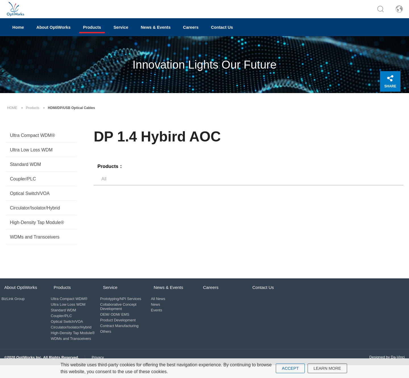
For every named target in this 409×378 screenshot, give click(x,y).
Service (154, 32)
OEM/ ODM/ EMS (118, 322)
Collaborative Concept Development (122, 314)
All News (166, 307)
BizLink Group (16, 307)
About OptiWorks (68, 32)
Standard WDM (25, 168)
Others (109, 339)
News (164, 312)
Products (116, 32)
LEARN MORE (328, 368)
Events (165, 318)
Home (23, 32)
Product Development (121, 328)
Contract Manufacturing (123, 334)
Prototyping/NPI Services (124, 307)
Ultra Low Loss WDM (31, 153)
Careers (243, 32)
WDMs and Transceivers (34, 241)
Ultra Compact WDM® (32, 139)
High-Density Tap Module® (37, 226)
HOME (12, 112)
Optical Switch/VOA (30, 197)
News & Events (198, 32)
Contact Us (283, 32)
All (104, 181)
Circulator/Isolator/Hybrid (35, 211)
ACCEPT (289, 368)
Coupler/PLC (23, 182)
